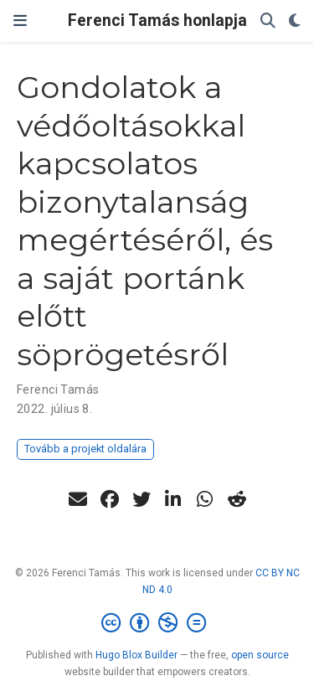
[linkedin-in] (173, 499)
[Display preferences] (295, 21)
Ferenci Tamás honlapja (157, 20)
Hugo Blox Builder (136, 655)
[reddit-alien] (237, 499)
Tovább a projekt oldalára (85, 448)
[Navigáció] (20, 21)
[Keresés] (267, 21)
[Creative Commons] (157, 623)
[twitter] (141, 499)
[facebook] (109, 499)
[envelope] (77, 499)
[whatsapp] (205, 499)
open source (260, 655)
